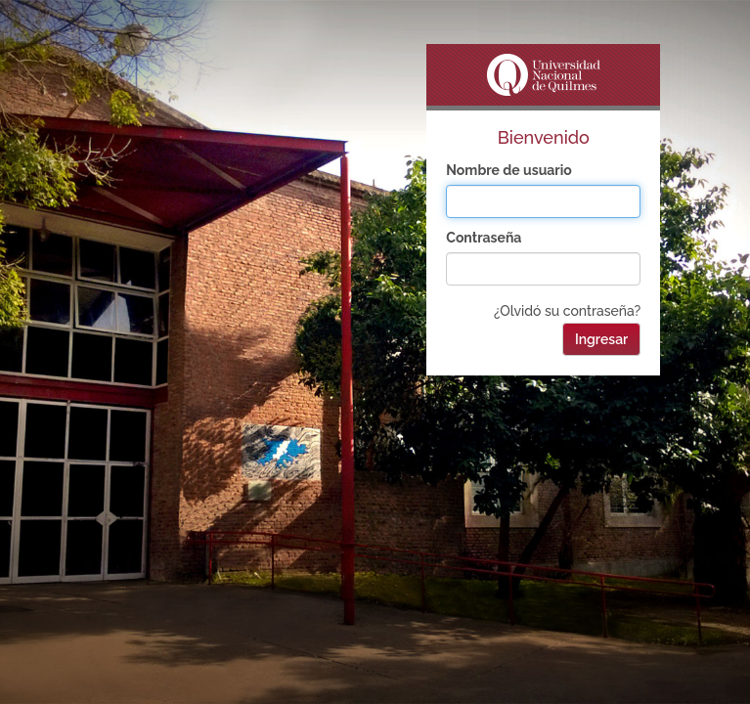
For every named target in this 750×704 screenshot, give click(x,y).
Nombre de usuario (509, 170)
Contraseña (483, 237)
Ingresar (601, 339)
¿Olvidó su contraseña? (567, 311)
